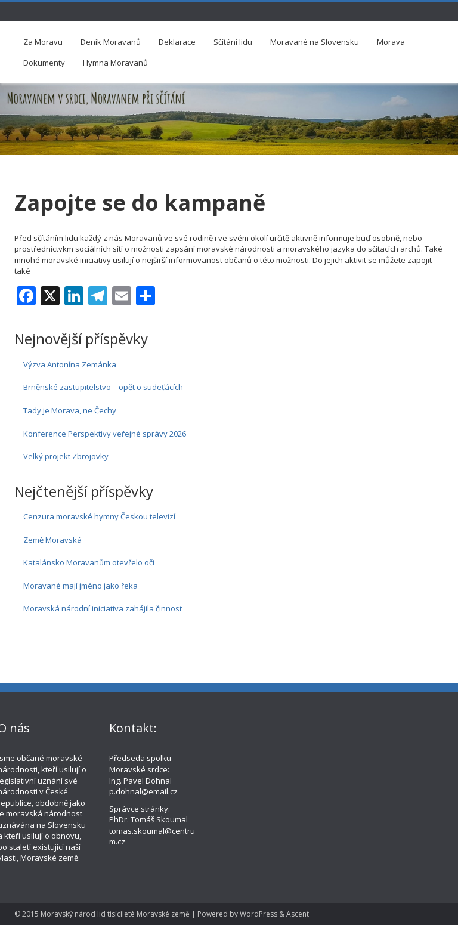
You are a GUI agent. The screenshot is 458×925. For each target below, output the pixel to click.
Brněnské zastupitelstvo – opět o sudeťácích (103, 387)
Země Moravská (52, 539)
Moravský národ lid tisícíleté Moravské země (115, 914)
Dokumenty (44, 62)
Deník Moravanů (111, 41)
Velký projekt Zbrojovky (66, 456)
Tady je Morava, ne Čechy (69, 410)
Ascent (297, 914)
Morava (391, 41)
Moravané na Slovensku (314, 41)
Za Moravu (43, 41)
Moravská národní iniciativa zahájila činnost (102, 608)
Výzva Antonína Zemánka (69, 364)
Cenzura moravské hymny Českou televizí (99, 516)
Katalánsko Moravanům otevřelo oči (88, 562)
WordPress (258, 914)
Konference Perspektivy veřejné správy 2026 (104, 433)
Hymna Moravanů (115, 62)
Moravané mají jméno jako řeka (80, 585)
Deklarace (177, 41)
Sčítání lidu (232, 41)
